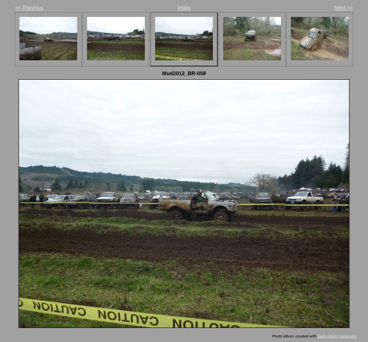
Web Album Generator (337, 336)
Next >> (343, 8)
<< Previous (29, 8)
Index (183, 8)
